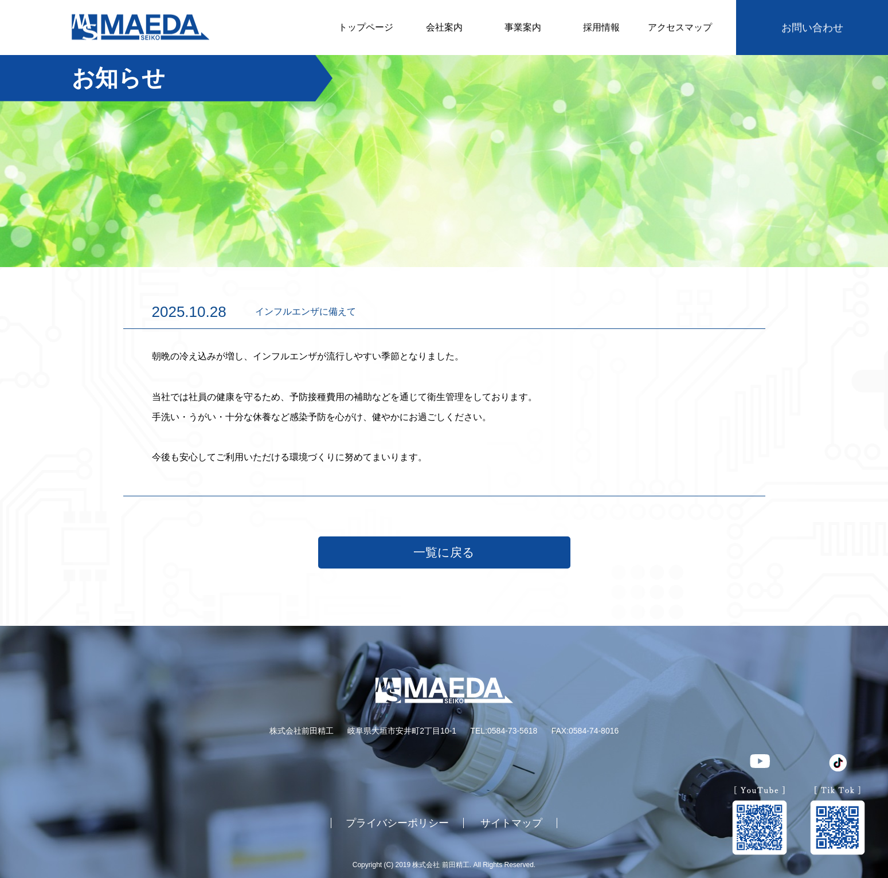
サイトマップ (511, 822)
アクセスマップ (680, 27)
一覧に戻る (444, 552)
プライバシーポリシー (397, 822)
